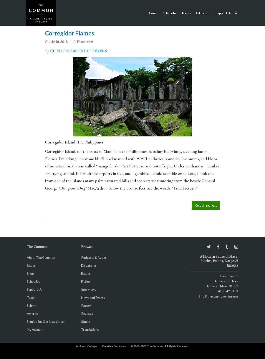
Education (203, 13)
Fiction (86, 281)
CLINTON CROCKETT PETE (76, 51)
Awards (32, 314)
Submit (32, 306)
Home (153, 13)
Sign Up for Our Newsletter (46, 322)
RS (104, 51)
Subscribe (170, 13)
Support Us (223, 13)
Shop (30, 273)
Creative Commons (114, 346)
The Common (228, 276)
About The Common (41, 258)
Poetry (86, 306)
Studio (85, 322)
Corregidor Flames (69, 33)
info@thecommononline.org (218, 296)
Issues (186, 13)
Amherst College (86, 346)
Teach (31, 298)
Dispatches (85, 42)
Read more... (206, 205)
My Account (35, 330)
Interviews (88, 289)
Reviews (87, 314)
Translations (90, 330)
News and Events (93, 298)
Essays (86, 273)
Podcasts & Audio (93, 258)
